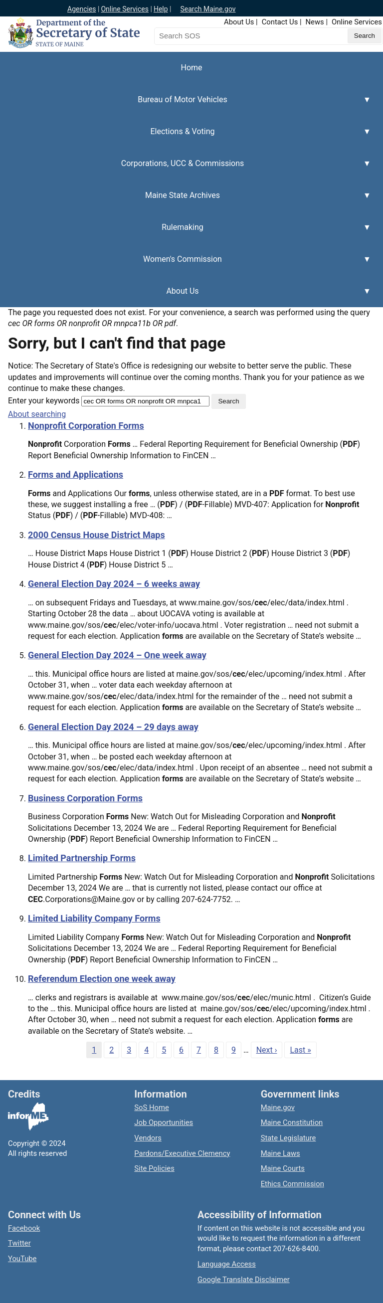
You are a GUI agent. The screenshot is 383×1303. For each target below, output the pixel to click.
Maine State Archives (185, 200)
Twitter (19, 1243)
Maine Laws (280, 1153)
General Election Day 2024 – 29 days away (113, 727)
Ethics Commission (292, 1183)
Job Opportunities (163, 1122)
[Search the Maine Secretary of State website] (206, 36)
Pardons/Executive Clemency (182, 1153)
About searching (37, 414)
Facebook (24, 1228)
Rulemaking (185, 232)
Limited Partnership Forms (82, 858)
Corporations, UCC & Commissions (185, 169)
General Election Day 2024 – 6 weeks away (114, 583)
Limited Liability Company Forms (94, 918)
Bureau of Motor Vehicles (185, 105)
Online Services (125, 9)
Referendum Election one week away (102, 978)
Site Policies (154, 1168)
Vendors (148, 1137)
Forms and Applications (75, 474)
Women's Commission (185, 264)
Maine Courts (283, 1168)
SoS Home (151, 1107)
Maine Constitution (292, 1122)
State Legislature (288, 1137)
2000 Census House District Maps (96, 535)
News (315, 21)
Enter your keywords (43, 400)
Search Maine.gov (207, 9)
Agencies (81, 9)
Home (191, 67)
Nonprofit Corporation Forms (86, 425)
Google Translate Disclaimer (243, 1279)
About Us (239, 21)
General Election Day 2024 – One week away (117, 655)
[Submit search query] (365, 35)
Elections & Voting (185, 137)
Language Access (226, 1264)
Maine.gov (278, 1107)
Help (161, 9)
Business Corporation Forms (85, 798)
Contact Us (280, 21)
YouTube (22, 1258)
